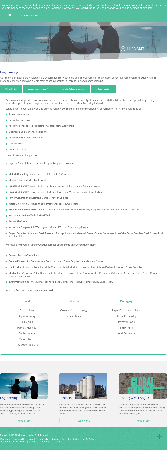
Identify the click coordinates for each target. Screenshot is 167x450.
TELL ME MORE (29, 15)
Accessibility (19, 439)
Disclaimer (5, 439)
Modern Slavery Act (39, 441)
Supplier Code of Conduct (13, 441)
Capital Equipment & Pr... (39, 89)
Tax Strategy (74, 439)
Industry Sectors (103, 89)
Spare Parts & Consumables (73, 89)
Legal (30, 439)
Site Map (56, 441)
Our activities (11, 89)
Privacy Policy (43, 439)
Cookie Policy (58, 439)
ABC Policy (88, 439)
